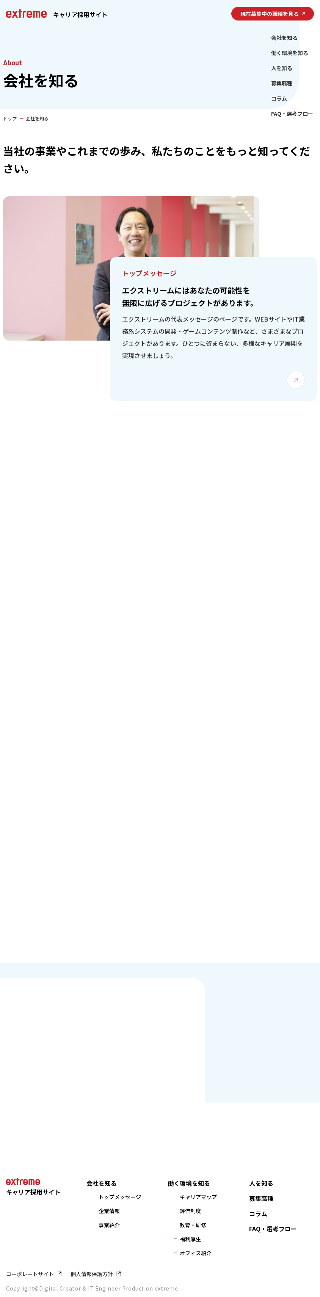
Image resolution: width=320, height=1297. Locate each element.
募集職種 (281, 83)
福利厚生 (190, 1239)
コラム (279, 98)
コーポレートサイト (30, 1273)
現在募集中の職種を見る (269, 13)
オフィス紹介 (196, 1253)
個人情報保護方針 (92, 1273)
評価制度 (190, 1211)
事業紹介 (109, 1225)
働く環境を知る (289, 52)
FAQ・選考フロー (292, 113)
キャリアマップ (198, 1197)
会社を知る (284, 37)
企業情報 (109, 1211)
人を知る (281, 68)
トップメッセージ (120, 1197)
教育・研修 (193, 1225)
